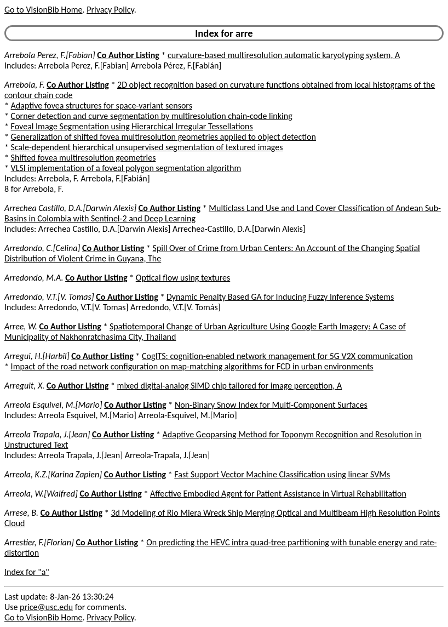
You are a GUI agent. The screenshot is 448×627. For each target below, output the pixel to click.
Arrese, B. (21, 513)
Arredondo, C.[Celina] (42, 248)
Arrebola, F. (24, 84)
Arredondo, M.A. (34, 277)
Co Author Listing (128, 55)
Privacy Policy (110, 9)
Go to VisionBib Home (43, 9)
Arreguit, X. (24, 385)
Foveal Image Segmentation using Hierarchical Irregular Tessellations (132, 126)
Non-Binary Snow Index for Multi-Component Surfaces (271, 405)
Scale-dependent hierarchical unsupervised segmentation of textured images (147, 147)
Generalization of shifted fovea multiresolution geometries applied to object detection (163, 137)
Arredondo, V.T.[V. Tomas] (49, 297)
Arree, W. (20, 326)
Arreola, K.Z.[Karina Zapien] (53, 474)
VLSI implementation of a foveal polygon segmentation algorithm (126, 168)
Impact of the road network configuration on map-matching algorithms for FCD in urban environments (192, 366)
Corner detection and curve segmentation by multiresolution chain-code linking (151, 116)
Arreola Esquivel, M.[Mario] (53, 405)
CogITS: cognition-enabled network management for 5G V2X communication (277, 356)
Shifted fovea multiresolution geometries (83, 157)
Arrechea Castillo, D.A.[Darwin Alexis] (70, 208)
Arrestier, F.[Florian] (39, 542)
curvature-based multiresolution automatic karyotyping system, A (284, 55)
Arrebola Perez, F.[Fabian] (49, 55)
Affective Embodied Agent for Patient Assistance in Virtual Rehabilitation (278, 493)
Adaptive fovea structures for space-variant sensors (101, 105)
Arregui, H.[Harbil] (37, 356)
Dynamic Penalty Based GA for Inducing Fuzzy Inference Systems (280, 297)
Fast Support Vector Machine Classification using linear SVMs (282, 474)
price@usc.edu (46, 607)
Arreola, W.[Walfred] (41, 493)
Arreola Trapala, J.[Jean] (47, 434)
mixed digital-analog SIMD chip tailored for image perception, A (229, 385)
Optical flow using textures (183, 277)
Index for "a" (26, 572)
